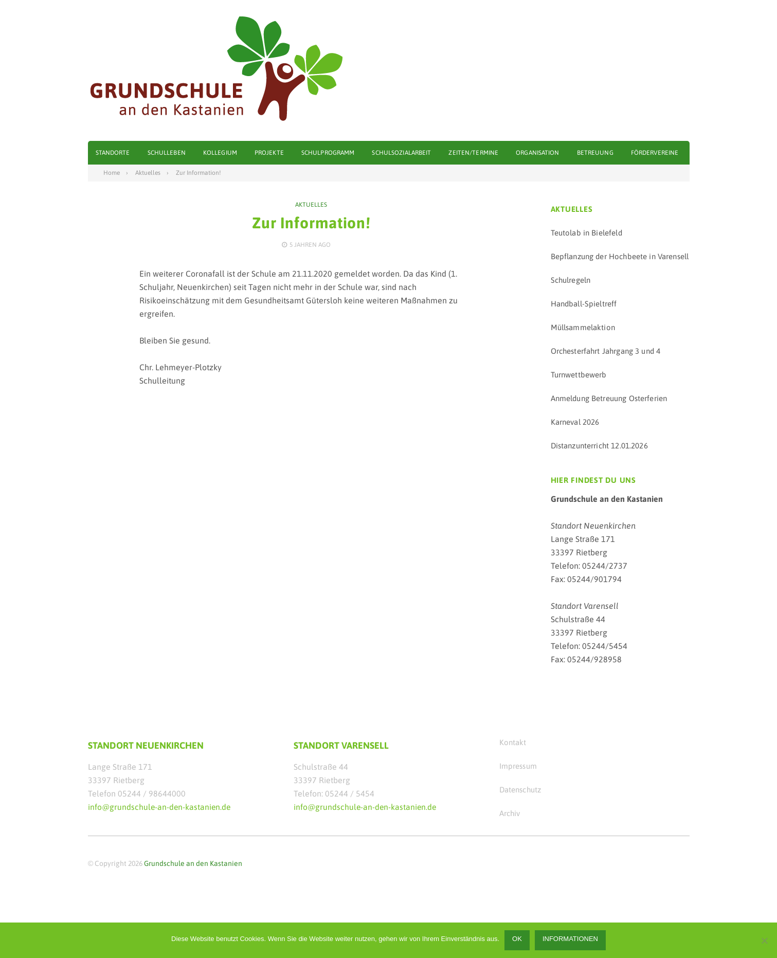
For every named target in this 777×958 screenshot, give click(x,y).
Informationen (570, 939)
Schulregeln (571, 279)
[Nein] (764, 940)
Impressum (518, 765)
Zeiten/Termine (473, 152)
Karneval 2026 (575, 421)
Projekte (269, 152)
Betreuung (595, 152)
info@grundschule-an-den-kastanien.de (160, 806)
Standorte (113, 152)
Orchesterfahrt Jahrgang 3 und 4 (606, 350)
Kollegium (220, 152)
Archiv (509, 812)
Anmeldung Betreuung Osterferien (609, 397)
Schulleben (167, 152)
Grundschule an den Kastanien (193, 863)
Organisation (537, 152)
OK (517, 939)
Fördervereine (655, 152)
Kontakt (513, 741)
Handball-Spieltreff (584, 303)
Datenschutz (520, 789)
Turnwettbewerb (579, 374)
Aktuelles (311, 204)
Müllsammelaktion (583, 326)
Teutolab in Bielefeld (586, 232)
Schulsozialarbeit (401, 152)
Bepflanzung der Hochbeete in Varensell (620, 255)
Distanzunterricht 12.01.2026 (599, 445)
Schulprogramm (328, 152)
